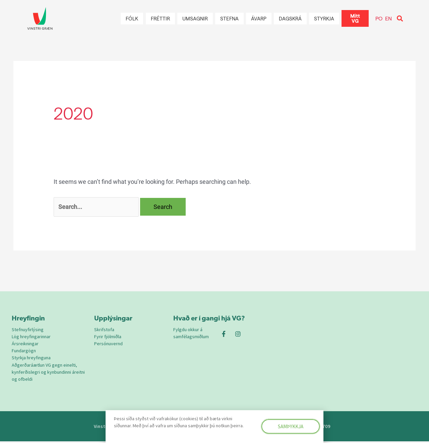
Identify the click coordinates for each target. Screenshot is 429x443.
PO (378, 18)
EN (388, 18)
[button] (400, 18)
